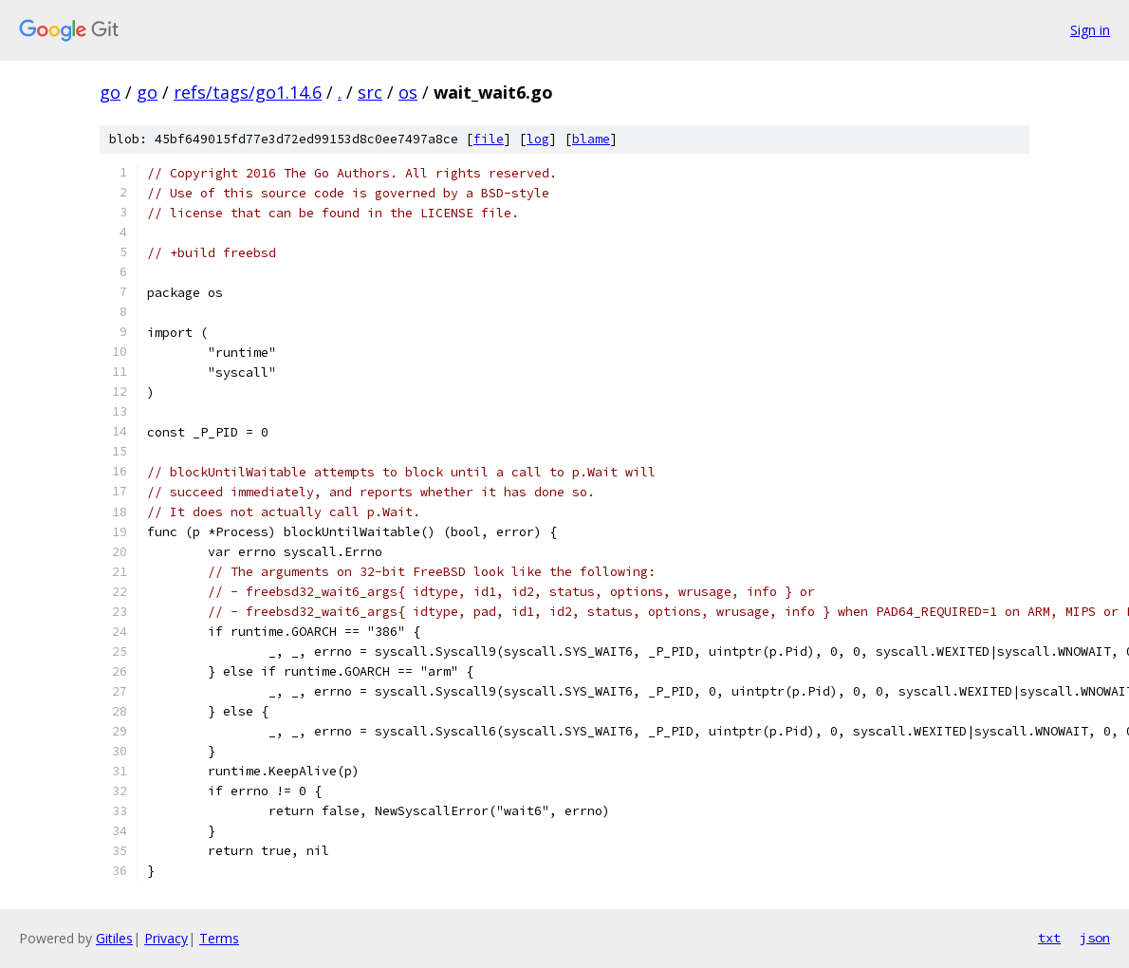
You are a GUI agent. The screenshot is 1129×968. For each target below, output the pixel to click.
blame (591, 139)
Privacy (166, 938)
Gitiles (114, 938)
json (1095, 937)
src (370, 92)
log (538, 139)
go (110, 92)
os (407, 92)
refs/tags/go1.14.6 (248, 92)
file (488, 139)
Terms (219, 938)
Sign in (1090, 30)
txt (1049, 937)
